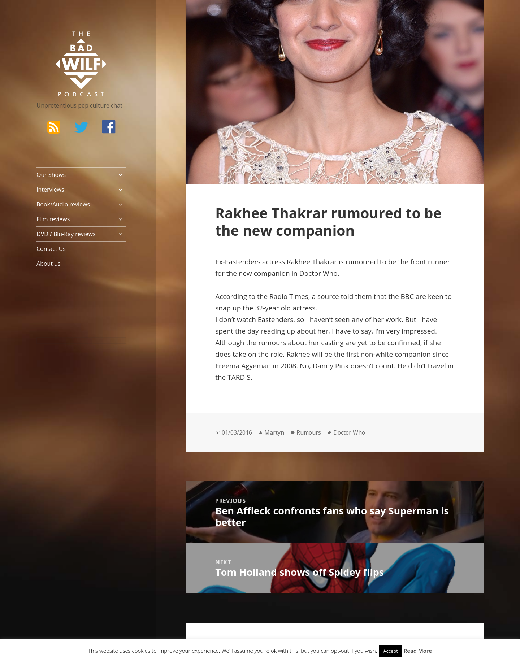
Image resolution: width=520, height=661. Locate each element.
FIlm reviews (53, 219)
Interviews (50, 189)
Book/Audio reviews (63, 204)
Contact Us (51, 249)
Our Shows (51, 175)
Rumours (308, 432)
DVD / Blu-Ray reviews (66, 234)
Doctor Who (349, 432)
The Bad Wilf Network (67, 42)
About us (48, 264)
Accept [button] (390, 651)
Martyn (274, 432)
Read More (418, 650)
